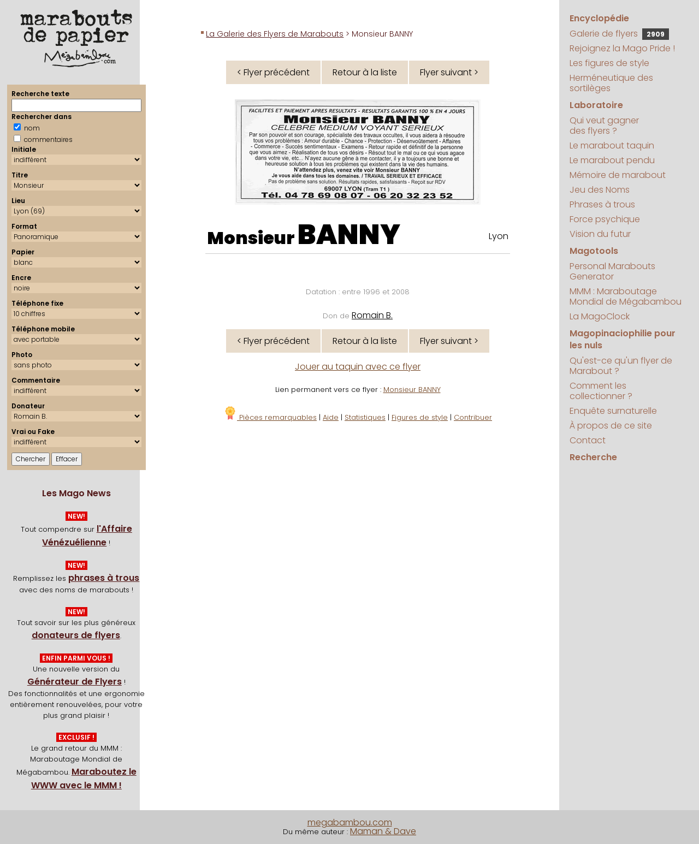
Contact (588, 440)
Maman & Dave (383, 831)
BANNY (349, 235)
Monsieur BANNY (412, 389)
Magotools (594, 251)
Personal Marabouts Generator (612, 271)
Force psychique (605, 219)
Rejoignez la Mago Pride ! (622, 48)
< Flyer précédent (273, 72)
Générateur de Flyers (74, 681)
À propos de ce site (611, 425)
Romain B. (372, 315)
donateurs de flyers (76, 635)
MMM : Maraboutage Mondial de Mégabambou (626, 296)
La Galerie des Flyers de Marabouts (274, 33)
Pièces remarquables (270, 417)
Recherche (593, 457)
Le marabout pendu (612, 160)
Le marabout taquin (612, 145)
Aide (331, 417)
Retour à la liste (365, 72)
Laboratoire (596, 105)
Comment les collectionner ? (601, 390)
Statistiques (365, 417)
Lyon (498, 236)
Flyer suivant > (449, 72)
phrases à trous (103, 578)
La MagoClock (600, 316)
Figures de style (420, 417)
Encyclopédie (599, 18)
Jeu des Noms (600, 189)
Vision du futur (600, 234)
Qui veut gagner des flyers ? (604, 125)
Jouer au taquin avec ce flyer (357, 366)
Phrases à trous (602, 204)
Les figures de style (609, 63)
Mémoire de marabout (618, 175)
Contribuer (473, 417)
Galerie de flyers (619, 33)
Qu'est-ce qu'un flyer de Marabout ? (621, 365)
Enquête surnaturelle (613, 411)
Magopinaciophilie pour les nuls (623, 339)
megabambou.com (349, 822)
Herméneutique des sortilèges (611, 83)
